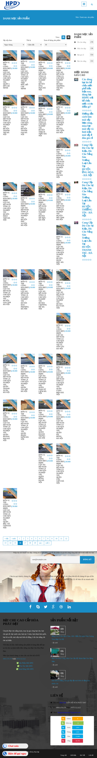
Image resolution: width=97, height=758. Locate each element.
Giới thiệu (73, 755)
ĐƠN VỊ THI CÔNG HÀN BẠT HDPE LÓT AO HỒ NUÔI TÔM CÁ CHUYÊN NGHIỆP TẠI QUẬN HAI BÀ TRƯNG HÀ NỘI (42, 424)
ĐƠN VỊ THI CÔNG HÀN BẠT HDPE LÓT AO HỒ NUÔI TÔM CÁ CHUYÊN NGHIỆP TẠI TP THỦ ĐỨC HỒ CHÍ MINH (25, 75)
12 (66, 539)
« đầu (6, 539)
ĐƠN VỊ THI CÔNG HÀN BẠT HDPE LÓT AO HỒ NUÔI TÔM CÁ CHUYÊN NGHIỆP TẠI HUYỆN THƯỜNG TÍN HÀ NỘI (60, 76)
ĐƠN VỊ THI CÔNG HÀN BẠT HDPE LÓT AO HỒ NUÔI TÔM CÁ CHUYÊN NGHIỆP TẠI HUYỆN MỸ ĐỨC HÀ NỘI (42, 207)
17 (25, 543)
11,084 (78, 736)
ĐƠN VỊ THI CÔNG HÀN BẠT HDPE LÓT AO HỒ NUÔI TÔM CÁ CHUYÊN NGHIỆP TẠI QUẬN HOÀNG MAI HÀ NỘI (7, 426)
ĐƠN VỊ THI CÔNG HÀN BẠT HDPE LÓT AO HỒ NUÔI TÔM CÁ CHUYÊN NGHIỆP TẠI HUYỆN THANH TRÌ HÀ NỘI (7, 120)
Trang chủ (63, 755)
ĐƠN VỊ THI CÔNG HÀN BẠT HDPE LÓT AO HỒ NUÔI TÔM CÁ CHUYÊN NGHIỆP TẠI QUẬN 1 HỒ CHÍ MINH (7, 75)
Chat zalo (13, 745)
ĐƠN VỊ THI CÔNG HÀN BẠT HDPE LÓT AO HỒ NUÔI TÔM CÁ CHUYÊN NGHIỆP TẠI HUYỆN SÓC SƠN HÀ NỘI (60, 120)
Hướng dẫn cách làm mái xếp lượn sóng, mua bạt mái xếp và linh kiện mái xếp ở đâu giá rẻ (87, 125)
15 (15, 543)
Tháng (69, 732)
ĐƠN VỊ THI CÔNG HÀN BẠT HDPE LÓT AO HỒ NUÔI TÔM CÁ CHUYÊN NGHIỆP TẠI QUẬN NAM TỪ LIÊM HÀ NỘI (42, 379)
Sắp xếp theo (7, 40)
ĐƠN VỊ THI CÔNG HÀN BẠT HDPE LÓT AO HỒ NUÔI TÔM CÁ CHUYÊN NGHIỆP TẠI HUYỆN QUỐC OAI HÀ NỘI (60, 163)
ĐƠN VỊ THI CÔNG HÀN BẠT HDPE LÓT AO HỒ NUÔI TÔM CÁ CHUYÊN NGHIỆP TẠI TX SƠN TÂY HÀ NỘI (60, 337)
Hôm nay (68, 723)
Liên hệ (91, 755)
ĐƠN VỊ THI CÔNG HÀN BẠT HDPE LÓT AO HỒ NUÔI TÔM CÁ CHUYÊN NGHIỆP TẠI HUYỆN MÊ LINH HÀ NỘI (60, 206)
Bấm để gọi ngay (17, 753)
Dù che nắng (81, 42)
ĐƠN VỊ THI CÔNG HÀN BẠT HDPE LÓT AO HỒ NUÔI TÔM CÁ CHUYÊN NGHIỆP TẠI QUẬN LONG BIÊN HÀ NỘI (60, 380)
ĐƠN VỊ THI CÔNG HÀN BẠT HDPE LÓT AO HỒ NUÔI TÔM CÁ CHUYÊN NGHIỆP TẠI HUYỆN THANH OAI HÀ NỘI (25, 120)
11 (61, 539)
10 (56, 539)
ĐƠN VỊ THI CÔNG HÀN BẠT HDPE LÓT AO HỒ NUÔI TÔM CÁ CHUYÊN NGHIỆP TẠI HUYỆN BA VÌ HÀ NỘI (60, 295)
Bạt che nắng (81, 61)
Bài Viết (82, 755)
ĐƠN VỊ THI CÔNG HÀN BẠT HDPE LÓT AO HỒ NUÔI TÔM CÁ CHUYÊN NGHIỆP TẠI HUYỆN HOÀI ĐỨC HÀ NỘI (60, 250)
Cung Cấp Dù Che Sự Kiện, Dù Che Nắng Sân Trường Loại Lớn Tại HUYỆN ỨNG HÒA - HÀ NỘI (87, 160)
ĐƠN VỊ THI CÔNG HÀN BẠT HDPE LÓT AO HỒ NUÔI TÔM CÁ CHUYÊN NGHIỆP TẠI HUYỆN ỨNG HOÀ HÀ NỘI (42, 76)
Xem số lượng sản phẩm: (52, 40)
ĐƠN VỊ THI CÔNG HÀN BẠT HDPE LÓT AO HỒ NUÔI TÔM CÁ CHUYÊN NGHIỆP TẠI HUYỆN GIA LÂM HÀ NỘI (7, 291)
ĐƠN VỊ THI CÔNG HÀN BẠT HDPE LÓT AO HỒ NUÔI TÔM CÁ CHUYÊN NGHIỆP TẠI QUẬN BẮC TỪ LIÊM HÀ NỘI (7, 514)
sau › (40, 543)
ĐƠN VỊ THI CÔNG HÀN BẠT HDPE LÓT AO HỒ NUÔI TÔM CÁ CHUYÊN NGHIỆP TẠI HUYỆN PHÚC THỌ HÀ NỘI (7, 206)
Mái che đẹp (81, 48)
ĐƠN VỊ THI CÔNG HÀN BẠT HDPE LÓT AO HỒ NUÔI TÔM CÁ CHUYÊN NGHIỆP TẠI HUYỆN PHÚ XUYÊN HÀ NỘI (25, 211)
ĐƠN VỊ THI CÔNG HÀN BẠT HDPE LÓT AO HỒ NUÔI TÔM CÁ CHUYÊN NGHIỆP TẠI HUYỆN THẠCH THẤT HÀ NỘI (43, 122)
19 (35, 543)
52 (78, 723)
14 (10, 543)
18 (30, 543)
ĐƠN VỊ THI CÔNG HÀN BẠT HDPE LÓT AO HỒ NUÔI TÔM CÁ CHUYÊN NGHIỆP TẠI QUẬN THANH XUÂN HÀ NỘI (7, 378)
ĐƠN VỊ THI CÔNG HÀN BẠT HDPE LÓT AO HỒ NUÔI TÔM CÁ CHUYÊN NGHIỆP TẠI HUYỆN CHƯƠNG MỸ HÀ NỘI (43, 295)
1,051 (77, 727)
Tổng (68, 741)
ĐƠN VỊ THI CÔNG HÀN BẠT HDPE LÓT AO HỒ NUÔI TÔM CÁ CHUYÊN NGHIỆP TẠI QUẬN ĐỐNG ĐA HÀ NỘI (42, 468)
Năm (68, 736)
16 (20, 543)
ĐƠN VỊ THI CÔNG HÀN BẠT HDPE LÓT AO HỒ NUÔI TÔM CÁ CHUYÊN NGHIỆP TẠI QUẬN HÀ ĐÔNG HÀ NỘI (60, 424)
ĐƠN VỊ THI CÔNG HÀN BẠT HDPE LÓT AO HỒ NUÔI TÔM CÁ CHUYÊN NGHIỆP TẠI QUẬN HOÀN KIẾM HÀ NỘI (25, 425)
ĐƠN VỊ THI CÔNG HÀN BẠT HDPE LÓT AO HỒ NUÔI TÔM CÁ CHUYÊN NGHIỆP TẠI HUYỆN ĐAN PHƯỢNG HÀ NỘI (25, 295)
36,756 (78, 741)
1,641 (77, 732)
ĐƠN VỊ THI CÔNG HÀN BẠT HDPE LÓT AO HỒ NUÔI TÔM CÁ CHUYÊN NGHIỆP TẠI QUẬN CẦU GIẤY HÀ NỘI (60, 469)
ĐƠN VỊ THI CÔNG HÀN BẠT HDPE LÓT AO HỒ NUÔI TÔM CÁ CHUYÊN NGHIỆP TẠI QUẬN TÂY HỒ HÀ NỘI (25, 378)
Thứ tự (28, 40)
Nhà (77, 17)
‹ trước (14, 539)
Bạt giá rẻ (80, 55)
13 (5, 543)
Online (69, 719)
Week (68, 727)
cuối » (48, 543)
